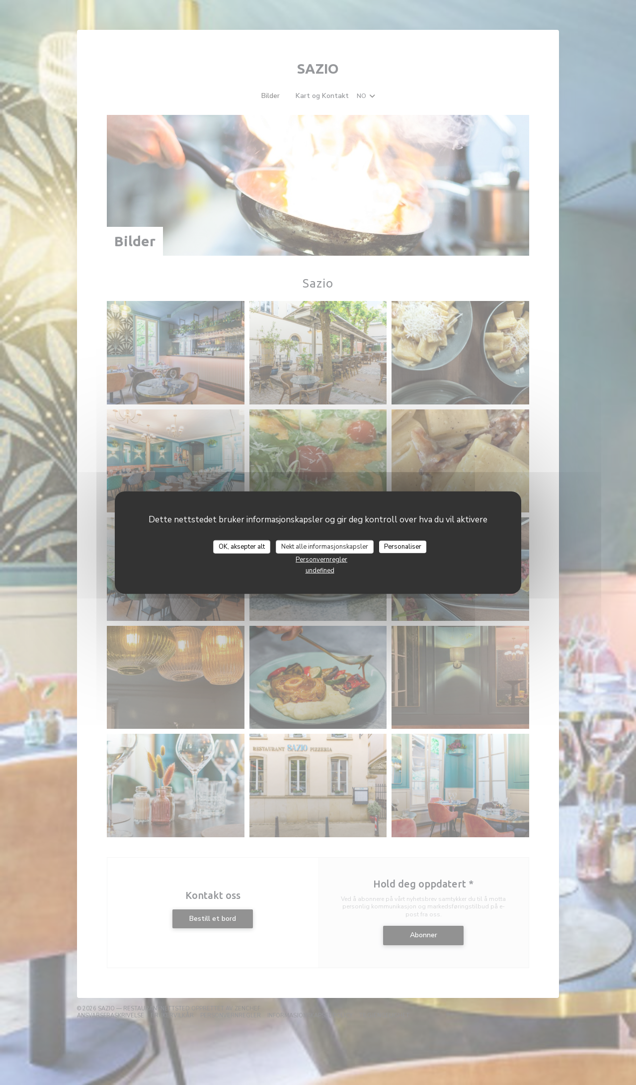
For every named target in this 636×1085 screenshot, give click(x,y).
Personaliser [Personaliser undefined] (402, 546)
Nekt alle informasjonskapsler (324, 546)
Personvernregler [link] (321, 559)
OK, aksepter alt (242, 546)
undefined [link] (320, 570)
